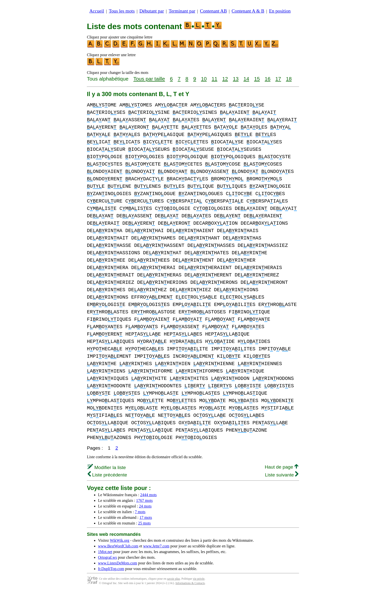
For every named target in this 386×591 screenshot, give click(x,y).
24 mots (145, 506)
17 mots (145, 517)
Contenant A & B (248, 11)
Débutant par (151, 11)
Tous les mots (122, 11)
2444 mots (148, 495)
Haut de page (281, 467)
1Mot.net (105, 552)
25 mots (144, 523)
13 (236, 79)
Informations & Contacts (190, 583)
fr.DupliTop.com (111, 569)
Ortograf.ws (107, 557)
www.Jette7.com (156, 546)
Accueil (96, 11)
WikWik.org (119, 540)
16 (267, 79)
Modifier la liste (107, 467)
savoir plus (173, 578)
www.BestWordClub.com (118, 546)
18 (289, 79)
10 (204, 79)
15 (257, 79)
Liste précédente (107, 474)
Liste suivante (281, 474)
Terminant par (182, 11)
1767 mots (144, 500)
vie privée (199, 578)
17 (278, 79)
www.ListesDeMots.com (117, 563)
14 (246, 79)
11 (214, 79)
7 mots (140, 512)
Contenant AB (213, 11)
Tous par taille (149, 79)
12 (225, 79)
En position (280, 11)
